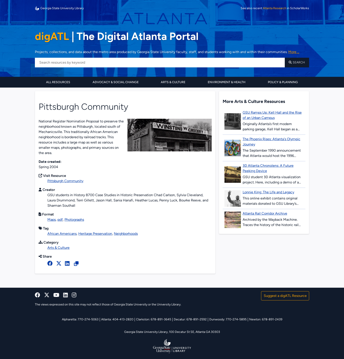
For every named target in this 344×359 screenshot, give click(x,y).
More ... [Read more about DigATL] (293, 52)
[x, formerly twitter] (58, 263)
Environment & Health (226, 82)
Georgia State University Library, (146, 332)
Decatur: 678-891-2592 (190, 319)
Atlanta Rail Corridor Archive (265, 213)
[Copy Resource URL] (76, 263)
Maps (51, 219)
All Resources (58, 82)
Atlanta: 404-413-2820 (117, 319)
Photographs (74, 219)
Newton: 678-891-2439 (265, 319)
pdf (60, 219)
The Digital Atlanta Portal (117, 36)
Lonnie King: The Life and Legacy (268, 192)
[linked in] (67, 263)
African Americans (62, 234)
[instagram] (74, 295)
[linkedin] (65, 295)
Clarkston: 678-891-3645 (153, 319)
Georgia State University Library (59, 8)
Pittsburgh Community (65, 181)
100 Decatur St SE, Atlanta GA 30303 (194, 332)
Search (297, 62)
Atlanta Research (274, 8)
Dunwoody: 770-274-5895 (228, 319)
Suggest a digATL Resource (285, 296)
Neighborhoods (126, 234)
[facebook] (50, 263)
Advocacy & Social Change (116, 82)
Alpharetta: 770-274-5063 (80, 319)
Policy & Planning (283, 82)
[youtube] (56, 295)
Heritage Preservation (95, 234)
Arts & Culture (173, 82)
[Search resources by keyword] (160, 62)
